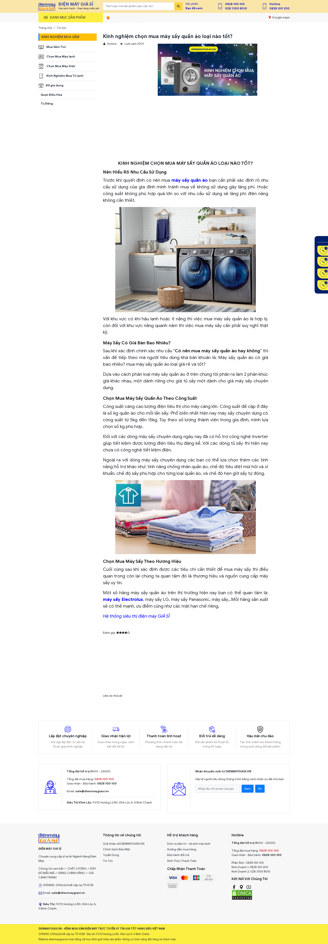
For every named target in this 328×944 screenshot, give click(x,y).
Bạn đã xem (194, 8)
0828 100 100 (235, 4)
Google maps (279, 17)
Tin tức (61, 28)
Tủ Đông (47, 103)
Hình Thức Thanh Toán (182, 861)
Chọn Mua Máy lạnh (56, 56)
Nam (247, 789)
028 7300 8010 (236, 8)
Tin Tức (108, 861)
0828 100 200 (279, 8)
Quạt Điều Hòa (51, 95)
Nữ (260, 789)
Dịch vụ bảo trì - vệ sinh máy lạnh (188, 844)
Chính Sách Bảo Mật (116, 849)
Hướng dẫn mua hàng (181, 849)
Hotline (274, 4)
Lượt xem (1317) (132, 44)
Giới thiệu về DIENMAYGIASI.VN (123, 844)
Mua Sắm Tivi (52, 47)
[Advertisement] (185, 129)
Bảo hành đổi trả (178, 855)
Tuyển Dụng (111, 855)
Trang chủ (45, 28)
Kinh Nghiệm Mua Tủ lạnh (60, 76)
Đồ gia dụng (50, 85)
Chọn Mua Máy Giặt (56, 66)
